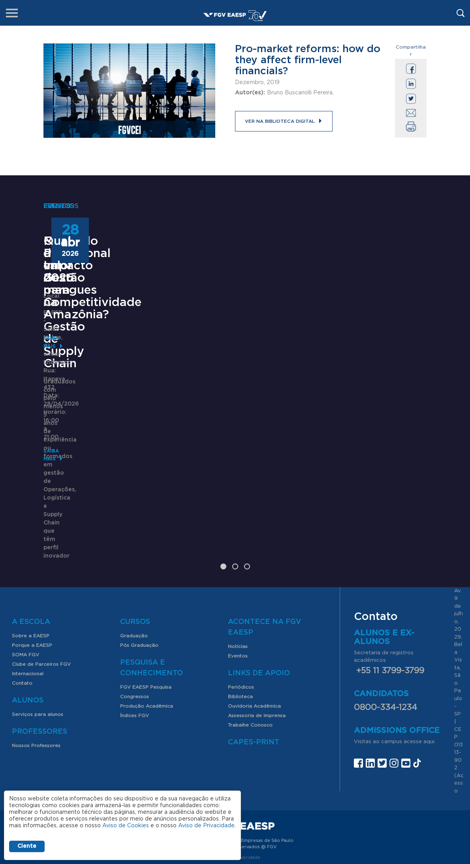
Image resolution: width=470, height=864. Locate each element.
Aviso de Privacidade (206, 825)
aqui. (429, 681)
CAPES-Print (253, 682)
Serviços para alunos (37, 654)
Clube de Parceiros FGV (41, 603)
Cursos (135, 561)
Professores (39, 671)
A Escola (31, 561)
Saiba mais (58, 489)
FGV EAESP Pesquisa (145, 626)
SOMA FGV (25, 594)
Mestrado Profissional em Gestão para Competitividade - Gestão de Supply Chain (96, 393)
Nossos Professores (36, 685)
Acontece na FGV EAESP (264, 567)
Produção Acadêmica (146, 645)
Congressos (134, 636)
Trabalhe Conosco (250, 664)
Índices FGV (134, 655)
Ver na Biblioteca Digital (276, 121)
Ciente (26, 846)
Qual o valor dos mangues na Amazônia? (360, 375)
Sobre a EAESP (30, 575)
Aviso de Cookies (125, 825)
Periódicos (241, 626)
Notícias (238, 586)
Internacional (27, 613)
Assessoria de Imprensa (257, 655)
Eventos (238, 595)
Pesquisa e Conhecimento (151, 607)
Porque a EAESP (32, 584)
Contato (22, 622)
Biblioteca (240, 636)
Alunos (27, 640)
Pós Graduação (139, 584)
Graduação (134, 575)
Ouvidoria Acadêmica (254, 645)
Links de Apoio (259, 612)
